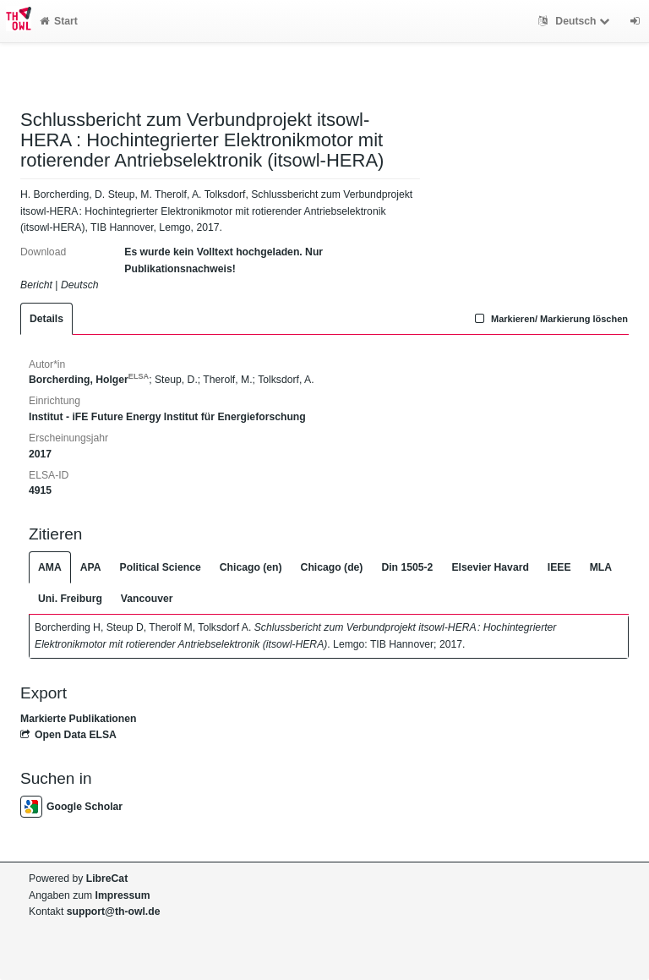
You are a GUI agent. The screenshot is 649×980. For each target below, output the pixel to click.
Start (59, 21)
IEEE (559, 567)
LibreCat (107, 878)
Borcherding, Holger (89, 380)
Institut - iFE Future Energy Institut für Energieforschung (167, 417)
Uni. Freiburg (70, 599)
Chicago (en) (251, 567)
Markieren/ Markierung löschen (549, 319)
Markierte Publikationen (78, 719)
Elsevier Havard (489, 567)
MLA (601, 567)
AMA (50, 567)
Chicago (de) (332, 567)
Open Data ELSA (68, 735)
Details (46, 319)
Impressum (122, 895)
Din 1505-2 (407, 567)
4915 (40, 490)
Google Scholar (71, 807)
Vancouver (147, 599)
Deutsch (576, 21)
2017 (40, 454)
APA (90, 567)
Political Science (160, 567)
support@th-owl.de (114, 911)
